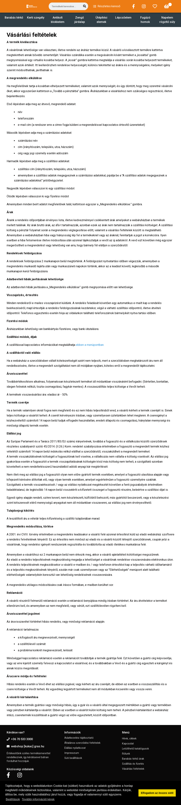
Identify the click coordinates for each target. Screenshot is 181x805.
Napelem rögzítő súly (167, 20)
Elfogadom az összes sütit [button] (157, 792)
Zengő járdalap (79, 20)
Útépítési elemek (101, 20)
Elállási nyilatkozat (75, 747)
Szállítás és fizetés (133, 763)
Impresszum (71, 753)
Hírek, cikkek (129, 738)
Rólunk (126, 753)
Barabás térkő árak (133, 758)
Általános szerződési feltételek (82, 742)
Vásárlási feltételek (133, 768)
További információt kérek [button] (38, 799)
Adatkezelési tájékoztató (79, 737)
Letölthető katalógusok (135, 748)
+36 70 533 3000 (20, 739)
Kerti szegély (35, 17)
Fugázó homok (145, 20)
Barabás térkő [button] (14, 17)
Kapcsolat (128, 743)
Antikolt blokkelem (57, 20)
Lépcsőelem (123, 17)
